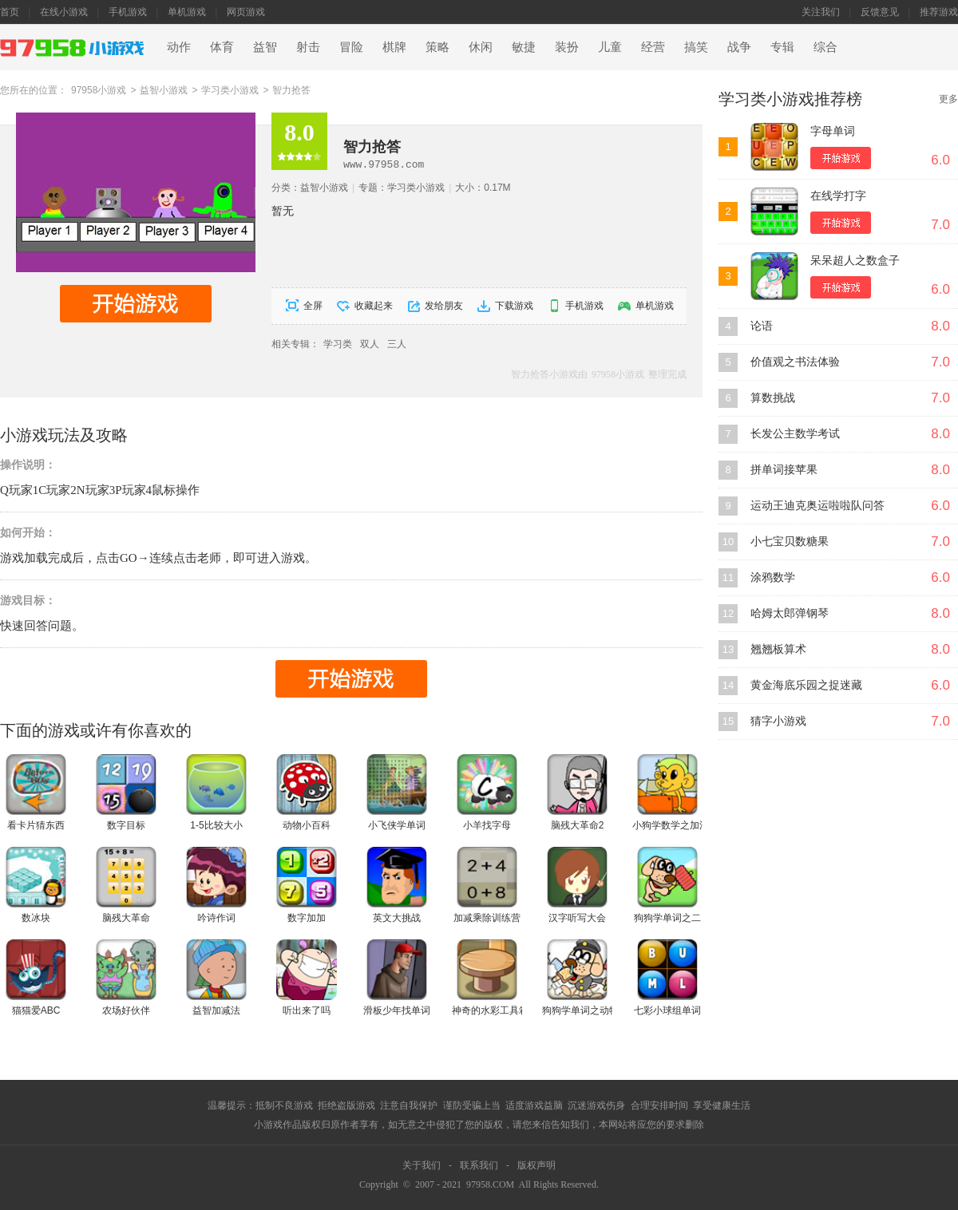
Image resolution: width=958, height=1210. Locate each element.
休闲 (481, 47)
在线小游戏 (64, 12)
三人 (396, 344)
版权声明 (536, 1165)
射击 (308, 47)
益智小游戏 (164, 90)
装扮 (567, 47)
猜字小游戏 (778, 721)
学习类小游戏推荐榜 (790, 99)
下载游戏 (514, 305)
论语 (761, 326)
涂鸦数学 (772, 577)
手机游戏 (128, 12)
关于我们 (421, 1165)
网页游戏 (246, 12)
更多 (948, 99)
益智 (265, 47)
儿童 (610, 47)
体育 (222, 47)
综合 (825, 47)
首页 (9, 12)
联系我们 (479, 1165)
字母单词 (832, 131)
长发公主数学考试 (795, 434)
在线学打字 (838, 196)
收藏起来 (373, 305)
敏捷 (524, 47)
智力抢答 (291, 90)
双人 (369, 344)
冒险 (351, 47)
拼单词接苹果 (783, 470)
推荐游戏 (939, 12)
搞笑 (696, 47)
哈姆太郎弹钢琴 (789, 613)
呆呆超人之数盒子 (855, 261)
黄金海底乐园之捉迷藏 (806, 685)
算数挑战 (772, 398)
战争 (739, 47)
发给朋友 (444, 305)
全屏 (313, 305)
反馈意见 (880, 12)
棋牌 (394, 47)
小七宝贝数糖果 (789, 542)
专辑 (782, 47)
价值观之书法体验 (795, 362)
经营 (653, 47)
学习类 (337, 344)
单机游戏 (187, 12)
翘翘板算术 (778, 649)
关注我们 (821, 12)
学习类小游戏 (230, 90)
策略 (437, 47)
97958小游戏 (98, 90)
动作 (179, 47)
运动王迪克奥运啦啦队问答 (817, 506)
